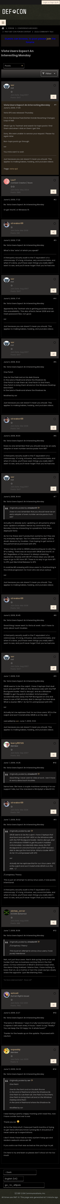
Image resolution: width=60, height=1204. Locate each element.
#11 (54, 819)
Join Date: (15, 95)
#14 (54, 1069)
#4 (54, 298)
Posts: (13, 97)
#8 (55, 615)
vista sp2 (14, 169)
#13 (54, 1013)
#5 (54, 362)
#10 (54, 762)
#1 (55, 105)
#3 (55, 240)
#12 (54, 930)
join (49, 38)
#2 (55, 199)
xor (17, 721)
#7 (54, 496)
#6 (54, 436)
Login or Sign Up (51, 2)
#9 (54, 676)
